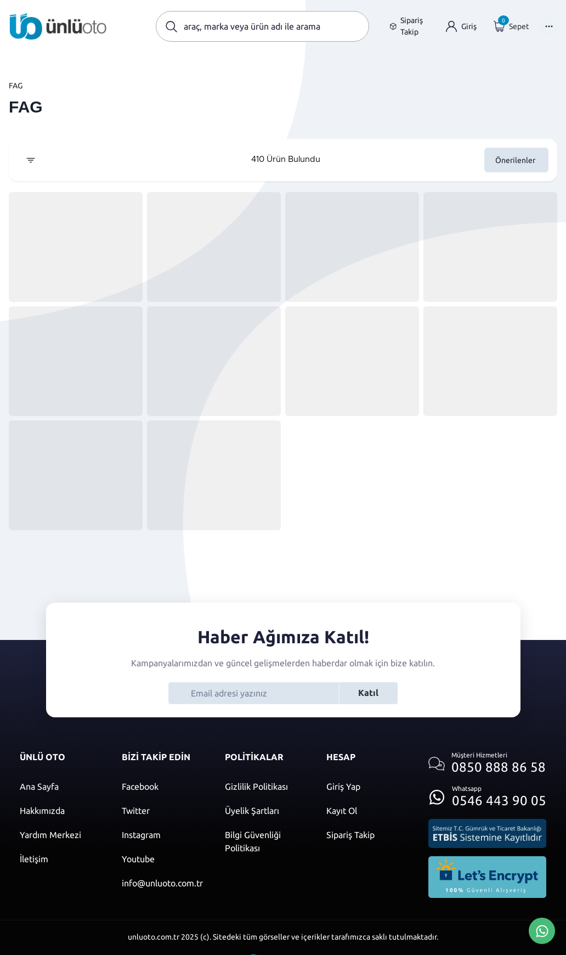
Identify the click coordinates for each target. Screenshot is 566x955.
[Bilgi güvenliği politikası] (265, 841)
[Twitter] (162, 810)
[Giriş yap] (461, 26)
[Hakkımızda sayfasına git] (60, 810)
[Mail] (162, 883)
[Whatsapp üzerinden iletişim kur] (487, 794)
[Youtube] (162, 859)
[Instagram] (162, 834)
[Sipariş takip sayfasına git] (409, 26)
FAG (15, 85)
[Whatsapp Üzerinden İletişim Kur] (542, 930)
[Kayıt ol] (366, 810)
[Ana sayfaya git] (58, 26)
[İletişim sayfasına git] (60, 859)
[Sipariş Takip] (366, 834)
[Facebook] (162, 786)
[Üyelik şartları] (265, 810)
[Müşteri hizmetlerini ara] (487, 763)
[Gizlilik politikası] (265, 786)
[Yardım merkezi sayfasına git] (60, 834)
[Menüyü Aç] (547, 26)
